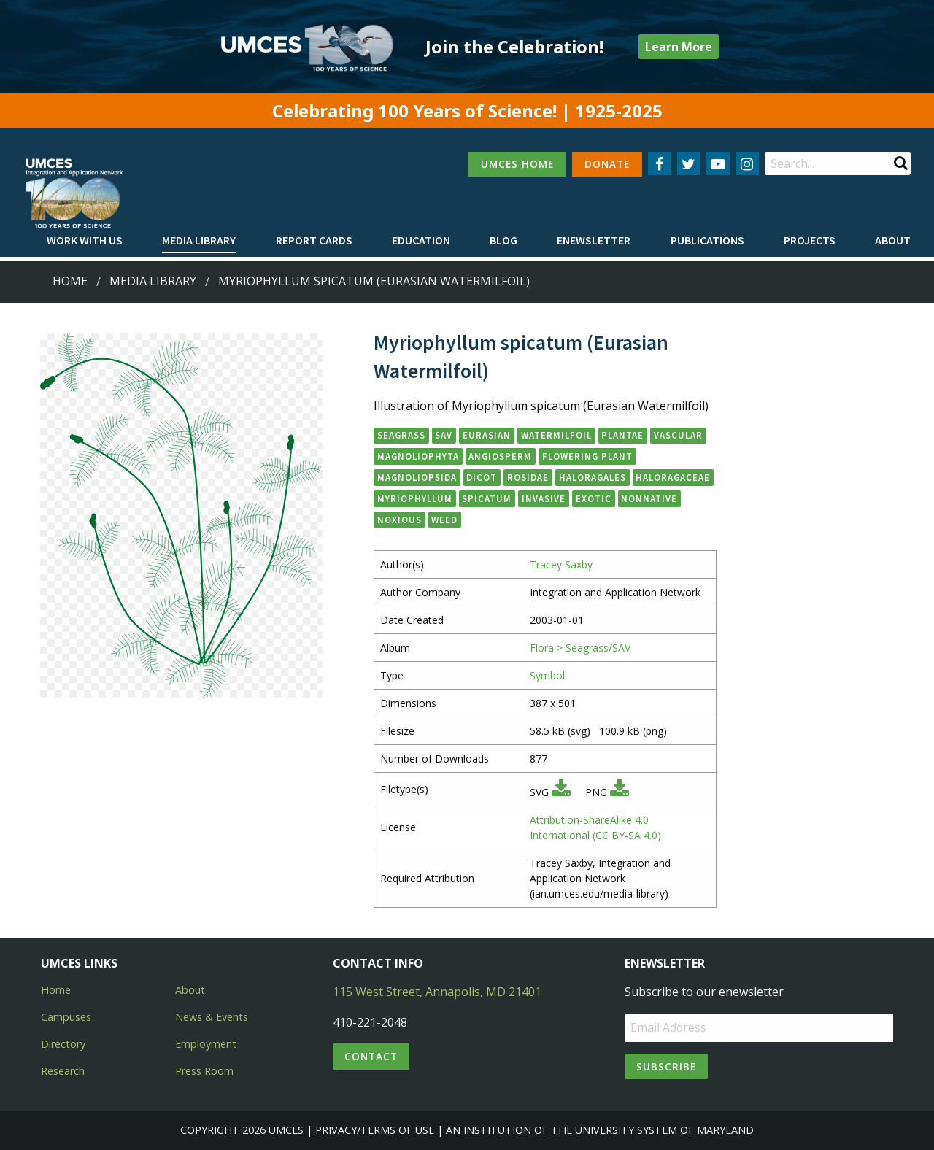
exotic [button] (593, 498)
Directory (63, 1044)
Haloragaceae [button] (673, 477)
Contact (371, 1056)
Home (70, 281)
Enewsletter (593, 240)
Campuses (66, 1017)
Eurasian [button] (487, 435)
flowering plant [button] (587, 456)
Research (63, 1071)
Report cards (314, 240)
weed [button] (444, 519)
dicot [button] (481, 477)
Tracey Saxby (561, 564)
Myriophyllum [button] (414, 498)
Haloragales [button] (592, 477)
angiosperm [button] (500, 456)
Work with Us (85, 240)
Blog (503, 240)
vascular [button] (678, 435)
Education (421, 240)
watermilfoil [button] (556, 435)
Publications (707, 240)
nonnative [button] (649, 498)
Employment (205, 1044)
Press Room (204, 1071)
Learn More (678, 47)
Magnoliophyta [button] (418, 456)
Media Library (199, 240)
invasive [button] (544, 498)
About (893, 240)
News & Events (211, 1017)
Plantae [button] (622, 435)
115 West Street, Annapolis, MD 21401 (437, 992)
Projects (809, 240)
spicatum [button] (487, 498)
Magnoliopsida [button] (417, 477)
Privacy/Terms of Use (374, 1130)
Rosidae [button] (528, 477)
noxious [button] (399, 519)
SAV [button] (443, 435)
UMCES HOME (517, 164)
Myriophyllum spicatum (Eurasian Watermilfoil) (374, 281)
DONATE (607, 164)
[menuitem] (85, 240)
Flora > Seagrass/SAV (580, 648)
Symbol (547, 675)
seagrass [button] (401, 435)
